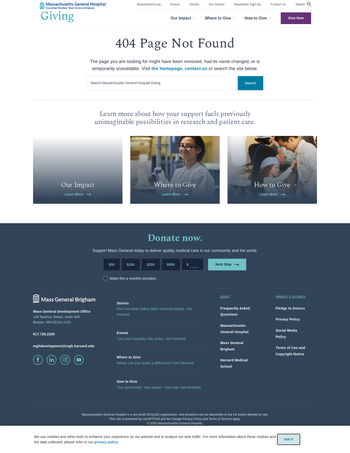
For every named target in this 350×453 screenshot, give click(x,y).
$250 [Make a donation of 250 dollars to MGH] (151, 284)
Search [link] (250, 83)
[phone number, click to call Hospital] (67, 354)
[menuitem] (149, 5)
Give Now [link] (296, 18)
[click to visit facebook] (38, 379)
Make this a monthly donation (133, 298)
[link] (149, 4)
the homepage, (167, 68)
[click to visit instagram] (65, 379)
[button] (303, 4)
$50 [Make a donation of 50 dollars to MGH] (111, 284)
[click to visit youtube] (79, 379)
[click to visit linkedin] (51, 379)
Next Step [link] (227, 284)
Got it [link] (288, 439)
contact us (196, 68)
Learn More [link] (78, 214)
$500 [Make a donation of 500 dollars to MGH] (171, 284)
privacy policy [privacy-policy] (106, 442)
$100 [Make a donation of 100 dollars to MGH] (131, 284)
